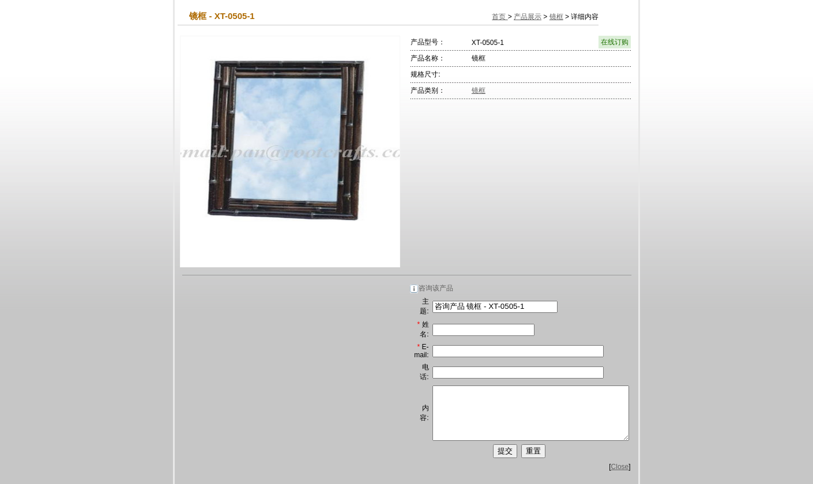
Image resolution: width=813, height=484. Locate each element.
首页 (499, 17)
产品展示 (527, 17)
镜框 (556, 17)
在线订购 (614, 42)
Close (620, 477)
